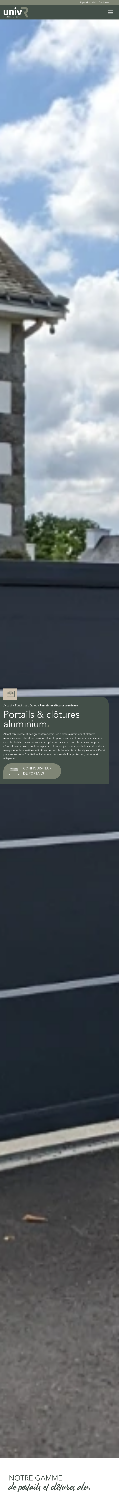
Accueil (7, 705)
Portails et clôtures (26, 705)
